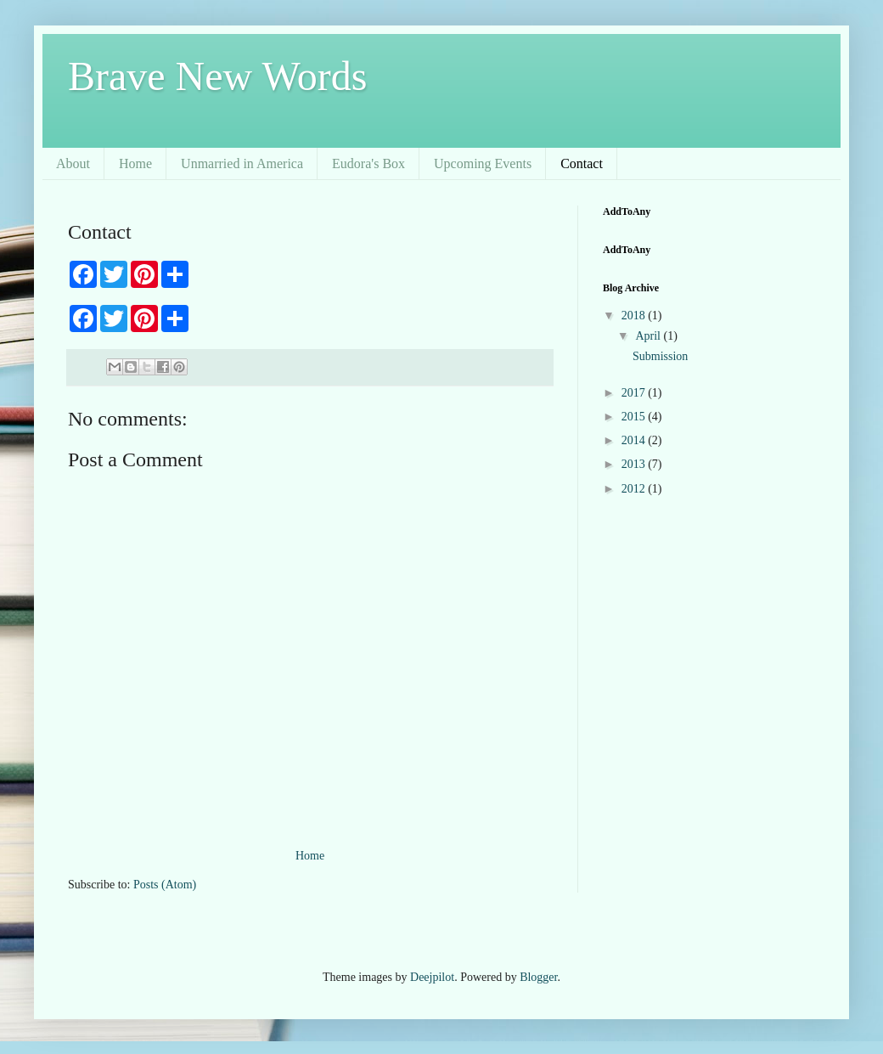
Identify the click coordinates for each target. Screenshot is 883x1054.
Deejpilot (432, 977)
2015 (635, 416)
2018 (635, 315)
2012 (635, 488)
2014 (635, 440)
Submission (660, 356)
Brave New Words (218, 76)
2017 (635, 392)
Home (135, 163)
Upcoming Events (482, 163)
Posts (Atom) (164, 884)
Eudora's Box (368, 163)
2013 (635, 464)
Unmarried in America (242, 163)
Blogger (538, 977)
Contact (581, 163)
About (73, 163)
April (649, 336)
